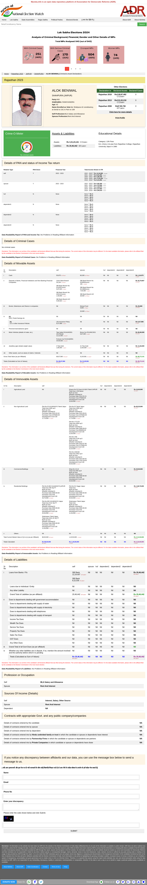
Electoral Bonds (72, 20)
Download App (92, 882)
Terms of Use (56, 867)
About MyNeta (139, 20)
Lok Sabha (14, 20)
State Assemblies (28, 20)
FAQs (65, 867)
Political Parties (57, 20)
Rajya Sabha (43, 20)
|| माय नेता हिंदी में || (88, 20)
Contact (45, 867)
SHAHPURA (39, 74)
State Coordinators (33, 867)
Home (4, 20)
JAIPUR (29, 74)
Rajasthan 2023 (17, 74)
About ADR (127, 20)
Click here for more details (120, 112)
